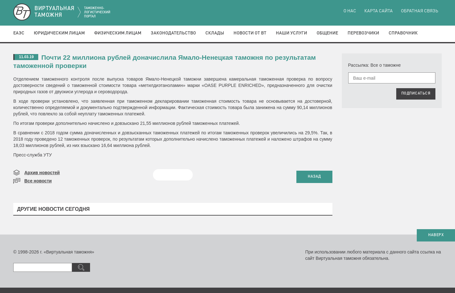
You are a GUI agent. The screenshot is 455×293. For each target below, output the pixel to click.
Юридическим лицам (59, 33)
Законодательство (173, 33)
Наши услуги (291, 33)
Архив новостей (42, 172)
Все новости (38, 180)
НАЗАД (314, 177)
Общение (327, 33)
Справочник (403, 33)
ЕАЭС (18, 33)
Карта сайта (378, 11)
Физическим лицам (117, 33)
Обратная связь (419, 11)
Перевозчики (363, 33)
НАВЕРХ (436, 235)
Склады (214, 33)
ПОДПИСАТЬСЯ (416, 93)
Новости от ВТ (250, 33)
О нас (349, 11)
